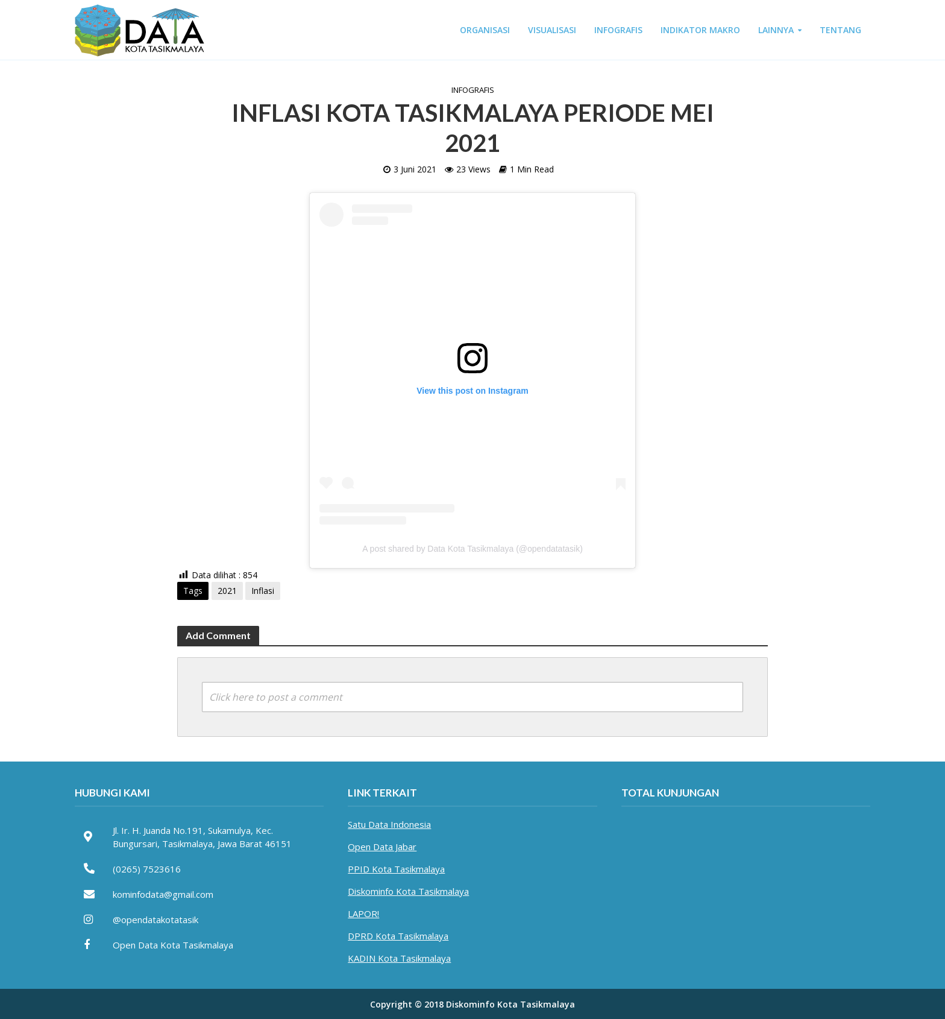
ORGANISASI (485, 30)
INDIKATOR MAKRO (700, 30)
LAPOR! (363, 913)
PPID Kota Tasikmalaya (396, 869)
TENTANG (840, 30)
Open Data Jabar (382, 847)
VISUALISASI (552, 30)
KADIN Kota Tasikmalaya (399, 958)
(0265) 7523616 (147, 869)
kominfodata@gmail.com (163, 894)
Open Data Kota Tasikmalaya (173, 945)
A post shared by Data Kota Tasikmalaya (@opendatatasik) (472, 549)
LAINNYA (776, 30)
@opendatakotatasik (155, 919)
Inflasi (262, 590)
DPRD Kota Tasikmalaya (398, 936)
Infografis (472, 89)
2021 (227, 590)
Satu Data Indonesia (389, 824)
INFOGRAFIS (618, 30)
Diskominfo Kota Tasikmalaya (408, 891)
